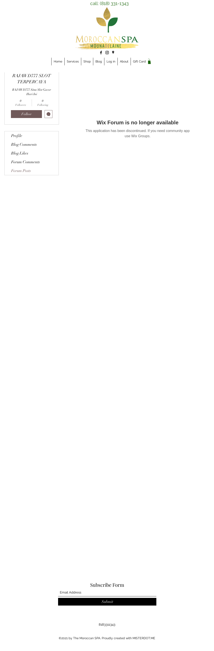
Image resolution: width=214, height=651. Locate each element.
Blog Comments (24, 144)
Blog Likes (19, 153)
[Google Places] (113, 52)
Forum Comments (25, 162)
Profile (16, 135)
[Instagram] (107, 52)
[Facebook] (101, 52)
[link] (149, 61)
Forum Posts (21, 170)
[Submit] (107, 602)
